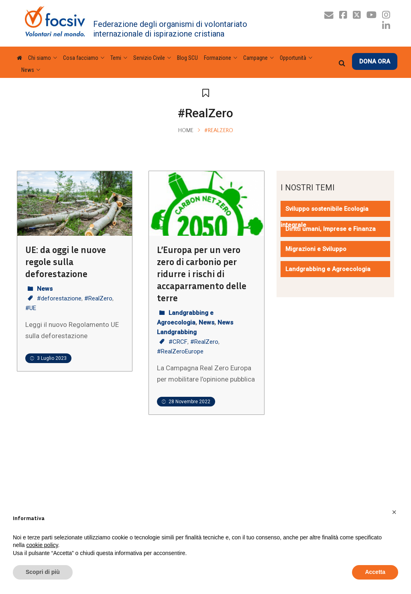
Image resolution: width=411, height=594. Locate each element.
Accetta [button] (375, 572)
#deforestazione (59, 298)
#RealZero (98, 298)
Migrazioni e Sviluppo (315, 249)
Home (185, 130)
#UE (30, 308)
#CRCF (178, 341)
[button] (394, 512)
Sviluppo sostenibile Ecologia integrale (324, 217)
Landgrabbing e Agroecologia (327, 269)
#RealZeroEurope (180, 351)
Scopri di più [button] (43, 572)
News (45, 288)
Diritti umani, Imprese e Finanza (330, 229)
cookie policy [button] (42, 545)
